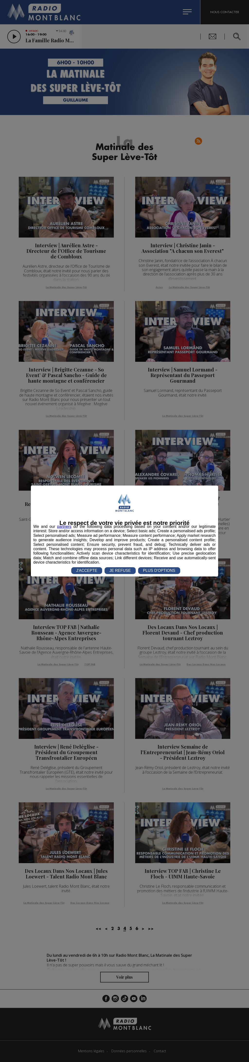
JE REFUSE (120, 570)
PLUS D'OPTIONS (159, 570)
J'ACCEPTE (86, 570)
